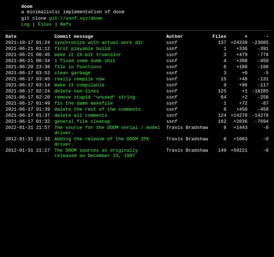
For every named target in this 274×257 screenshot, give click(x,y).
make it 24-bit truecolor (87, 62)
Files (45, 27)
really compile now (79, 90)
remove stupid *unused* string (94, 112)
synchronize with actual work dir (98, 48)
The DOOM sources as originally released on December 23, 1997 (96, 178)
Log (25, 27)
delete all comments (80, 133)
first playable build (82, 55)
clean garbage (72, 83)
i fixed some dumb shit (85, 69)
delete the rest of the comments (97, 126)
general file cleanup (82, 140)
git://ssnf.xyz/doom (75, 20)
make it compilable (79, 98)
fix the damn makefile (83, 119)
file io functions (78, 76)
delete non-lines (76, 105)
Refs (65, 27)
